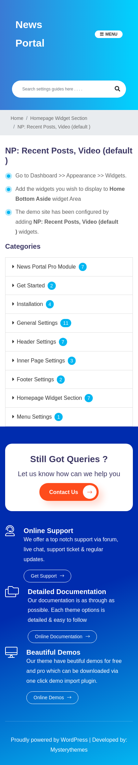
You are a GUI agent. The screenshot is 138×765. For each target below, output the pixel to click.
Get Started (31, 285)
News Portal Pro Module (46, 267)
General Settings (37, 323)
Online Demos (52, 697)
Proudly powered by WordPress (50, 740)
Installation (30, 304)
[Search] (60, 89)
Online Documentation (62, 636)
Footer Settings (35, 379)
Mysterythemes (68, 750)
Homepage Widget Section (49, 398)
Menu (111, 34)
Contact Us (73, 492)
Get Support (47, 576)
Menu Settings (34, 417)
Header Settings (36, 342)
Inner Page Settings (41, 360)
